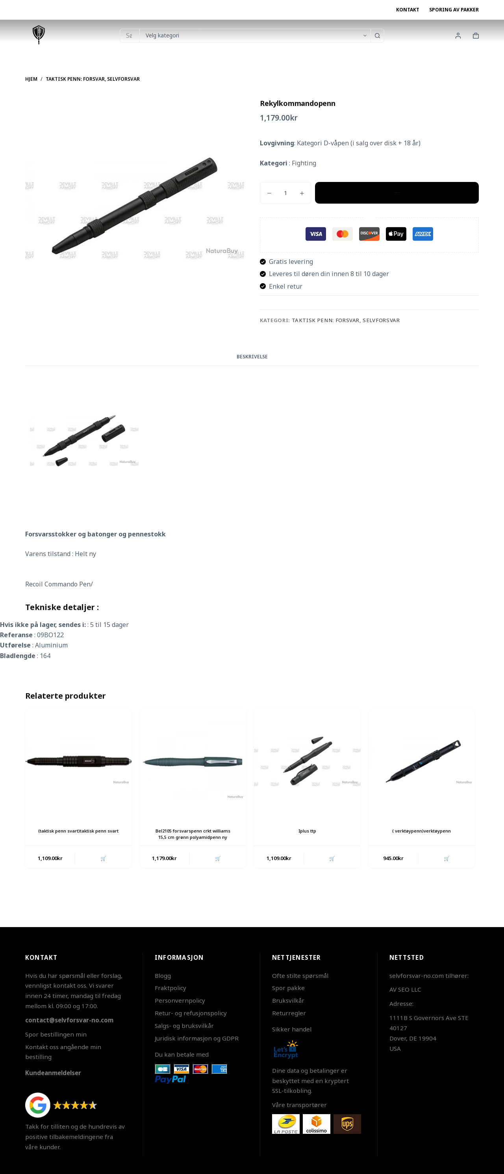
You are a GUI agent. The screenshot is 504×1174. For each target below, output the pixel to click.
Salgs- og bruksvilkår (184, 1025)
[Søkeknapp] (377, 36)
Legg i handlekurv (397, 193)
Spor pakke (288, 988)
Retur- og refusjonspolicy (191, 1013)
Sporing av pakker (454, 9)
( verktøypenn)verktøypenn (421, 830)
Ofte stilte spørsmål (300, 975)
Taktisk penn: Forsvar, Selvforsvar (346, 320)
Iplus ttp (307, 830)
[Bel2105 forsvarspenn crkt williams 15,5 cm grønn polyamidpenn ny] (193, 761)
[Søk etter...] (129, 36)
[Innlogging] (458, 36)
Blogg (163, 975)
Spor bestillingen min (56, 1034)
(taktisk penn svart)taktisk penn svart (78, 834)
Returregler (289, 1013)
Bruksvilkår (288, 1000)
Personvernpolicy (180, 1000)
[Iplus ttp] (307, 761)
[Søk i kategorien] (255, 36)
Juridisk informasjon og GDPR (197, 1038)
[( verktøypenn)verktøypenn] (422, 761)
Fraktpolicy (170, 988)
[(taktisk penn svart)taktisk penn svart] (78, 761)
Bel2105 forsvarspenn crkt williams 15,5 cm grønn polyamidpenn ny (192, 837)
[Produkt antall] (285, 193)
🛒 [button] (102, 865)
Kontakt (407, 9)
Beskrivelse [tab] (252, 356)
